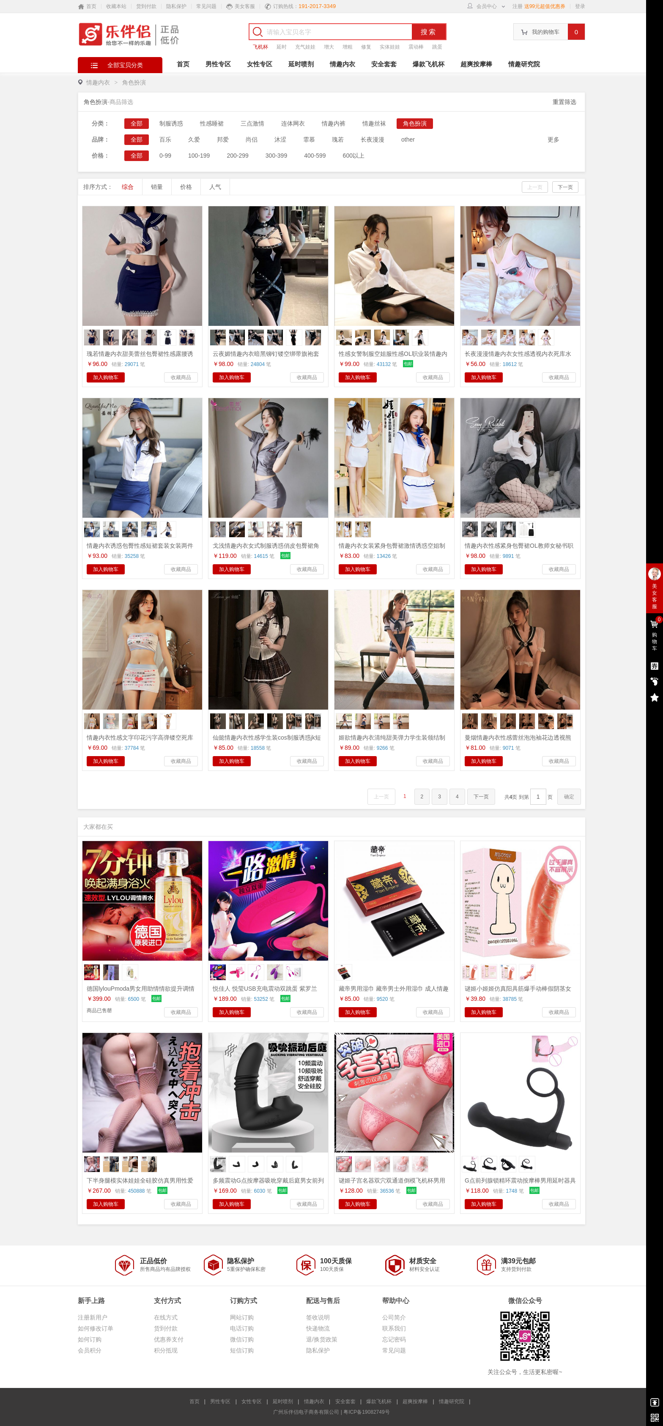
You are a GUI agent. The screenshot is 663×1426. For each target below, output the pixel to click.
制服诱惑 (171, 123)
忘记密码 (394, 1339)
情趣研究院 (524, 64)
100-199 (199, 155)
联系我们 (394, 1328)
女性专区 (259, 64)
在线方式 (166, 1317)
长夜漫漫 (372, 139)
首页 (183, 64)
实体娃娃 (390, 47)
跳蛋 (437, 47)
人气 (215, 186)
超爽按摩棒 (476, 64)
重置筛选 (564, 101)
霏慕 (309, 139)
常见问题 (206, 6)
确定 (569, 797)
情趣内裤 (333, 123)
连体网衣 (293, 123)
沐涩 (280, 139)
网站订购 (242, 1317)
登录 (580, 6)
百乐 (165, 139)
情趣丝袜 (374, 123)
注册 (517, 6)
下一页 (565, 187)
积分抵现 (166, 1350)
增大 (329, 47)
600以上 (353, 155)
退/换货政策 (321, 1339)
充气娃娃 (305, 47)
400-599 (315, 155)
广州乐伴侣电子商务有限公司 (306, 1412)
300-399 (276, 155)
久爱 (194, 139)
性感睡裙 (212, 123)
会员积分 (89, 1350)
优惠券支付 (169, 1339)
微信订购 (242, 1339)
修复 (366, 47)
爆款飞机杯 (428, 64)
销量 (157, 186)
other (408, 139)
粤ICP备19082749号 (366, 1412)
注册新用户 (92, 1317)
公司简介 (394, 1317)
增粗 (347, 47)
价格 (186, 186)
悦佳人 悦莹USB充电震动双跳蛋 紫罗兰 (265, 988)
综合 (128, 186)
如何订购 (89, 1339)
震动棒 (416, 47)
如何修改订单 (95, 1328)
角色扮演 (134, 82)
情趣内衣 (342, 64)
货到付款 (146, 6)
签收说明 (318, 1317)
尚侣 (252, 139)
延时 (282, 47)
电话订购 (242, 1328)
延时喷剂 (301, 64)
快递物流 (318, 1328)
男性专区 (218, 64)
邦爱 (223, 139)
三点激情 (252, 123)
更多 (553, 139)
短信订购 (242, 1350)
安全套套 (384, 64)
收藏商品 (181, 377)
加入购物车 (105, 377)
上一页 (534, 187)
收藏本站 (116, 6)
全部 (136, 123)
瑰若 (338, 139)
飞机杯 (260, 47)
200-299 (237, 155)
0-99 (165, 155)
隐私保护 (176, 6)
